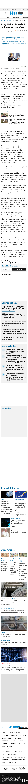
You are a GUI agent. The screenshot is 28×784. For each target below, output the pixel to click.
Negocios (4, 741)
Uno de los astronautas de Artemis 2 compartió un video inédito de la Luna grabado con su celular (6, 507)
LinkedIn (13, 727)
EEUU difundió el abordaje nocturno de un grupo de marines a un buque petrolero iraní (14, 38)
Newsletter (23, 727)
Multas (3, 762)
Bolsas (10, 410)
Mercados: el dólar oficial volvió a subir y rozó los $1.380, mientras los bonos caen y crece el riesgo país (13, 668)
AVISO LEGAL (5, 760)
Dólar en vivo (13, 9)
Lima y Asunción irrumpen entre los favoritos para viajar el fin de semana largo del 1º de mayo (13, 308)
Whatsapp (21, 727)
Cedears (24, 410)
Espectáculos (6, 751)
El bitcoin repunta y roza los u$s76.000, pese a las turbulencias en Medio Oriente (14, 316)
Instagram (9, 727)
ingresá (25, 13)
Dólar (7, 17)
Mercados (18, 738)
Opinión (13, 741)
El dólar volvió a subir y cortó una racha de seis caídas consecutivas (12, 612)
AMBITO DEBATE (22, 769)
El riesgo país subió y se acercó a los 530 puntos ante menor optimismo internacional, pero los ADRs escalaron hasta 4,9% (16, 359)
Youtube (17, 727)
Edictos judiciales (18, 760)
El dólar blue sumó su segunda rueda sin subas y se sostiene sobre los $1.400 (23, 571)
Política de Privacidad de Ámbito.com (13, 757)
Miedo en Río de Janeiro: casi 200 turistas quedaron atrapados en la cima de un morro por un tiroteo (17, 122)
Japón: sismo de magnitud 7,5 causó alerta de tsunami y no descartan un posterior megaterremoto (20, 509)
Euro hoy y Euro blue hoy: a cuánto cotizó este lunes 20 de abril (14, 568)
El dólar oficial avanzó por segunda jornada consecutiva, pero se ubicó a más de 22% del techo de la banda (16, 377)
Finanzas (14, 735)
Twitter (2, 727)
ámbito (3, 20)
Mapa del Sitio (11, 754)
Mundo (9, 20)
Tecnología (18, 751)
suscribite (21, 13)
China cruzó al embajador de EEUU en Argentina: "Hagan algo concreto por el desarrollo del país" (14, 331)
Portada (4, 733)
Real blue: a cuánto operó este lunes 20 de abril (12, 338)
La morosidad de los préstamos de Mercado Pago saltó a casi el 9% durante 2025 (14, 323)
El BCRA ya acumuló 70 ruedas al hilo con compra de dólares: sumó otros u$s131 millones (14, 603)
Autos (21, 749)
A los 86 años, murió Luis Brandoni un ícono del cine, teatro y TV (15, 351)
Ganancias (21, 9)
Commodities (17, 410)
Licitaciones (13, 762)
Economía (16, 17)
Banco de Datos (6, 738)
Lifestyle (22, 741)
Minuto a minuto (6, 663)
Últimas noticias (15, 733)
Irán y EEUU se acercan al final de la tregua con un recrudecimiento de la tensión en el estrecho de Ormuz (18, 523)
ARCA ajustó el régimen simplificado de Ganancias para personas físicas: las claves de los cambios (15, 368)
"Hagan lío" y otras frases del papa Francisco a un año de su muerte (19, 532)
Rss (2, 754)
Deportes (22, 743)
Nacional (4, 743)
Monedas (3, 410)
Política (23, 735)
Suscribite (19, 269)
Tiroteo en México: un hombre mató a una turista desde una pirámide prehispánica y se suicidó (14, 43)
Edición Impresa (6, 746)
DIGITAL (6, 768)
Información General (8, 749)
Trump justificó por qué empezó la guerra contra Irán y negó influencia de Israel (18, 115)
